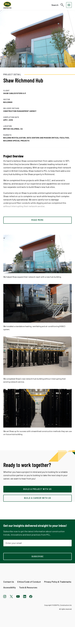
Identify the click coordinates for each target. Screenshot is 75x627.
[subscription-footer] (37, 556)
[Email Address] (37, 543)
